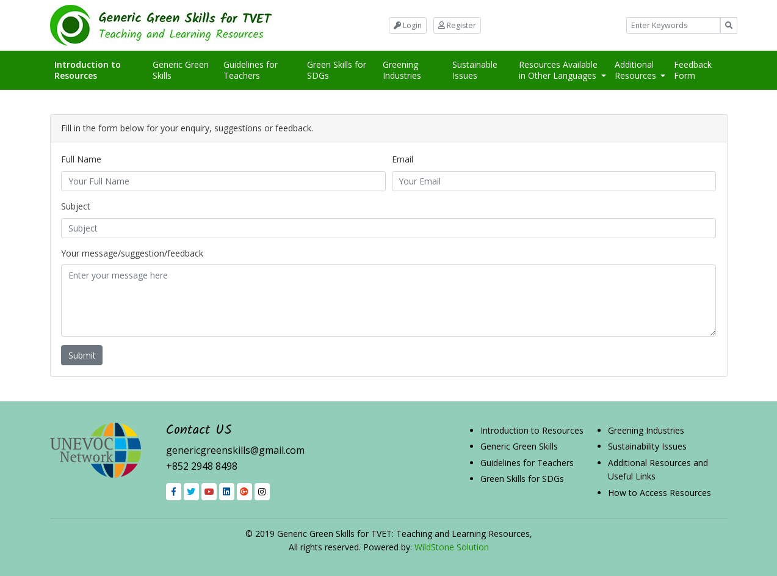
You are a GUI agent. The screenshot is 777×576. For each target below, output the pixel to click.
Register (457, 25)
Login (408, 25)
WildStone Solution (451, 547)
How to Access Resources (659, 492)
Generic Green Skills (181, 70)
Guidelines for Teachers (250, 70)
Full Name (81, 159)
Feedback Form (693, 70)
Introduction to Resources (94, 70)
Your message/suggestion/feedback (132, 253)
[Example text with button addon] (673, 25)
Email (402, 159)
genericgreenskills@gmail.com (235, 450)
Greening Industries (402, 70)
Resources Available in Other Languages (559, 70)
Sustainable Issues (474, 70)
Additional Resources (637, 70)
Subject (75, 206)
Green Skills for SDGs (336, 70)
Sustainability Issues (647, 446)
